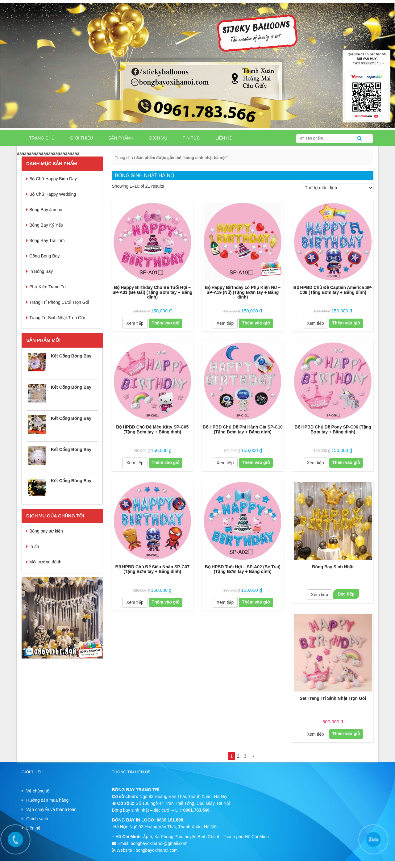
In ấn (34, 546)
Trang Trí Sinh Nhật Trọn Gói (57, 317)
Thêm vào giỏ (166, 322)
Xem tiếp (134, 323)
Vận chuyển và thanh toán (51, 809)
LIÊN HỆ (223, 138)
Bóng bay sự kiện (46, 531)
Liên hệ (33, 827)
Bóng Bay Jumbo (45, 209)
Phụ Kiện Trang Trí (47, 286)
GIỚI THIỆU (81, 138)
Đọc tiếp (346, 593)
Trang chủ (42, 138)
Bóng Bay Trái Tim (46, 240)
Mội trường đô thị (46, 561)
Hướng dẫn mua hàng (47, 800)
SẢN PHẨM (121, 138)
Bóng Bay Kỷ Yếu (46, 225)
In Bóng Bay (41, 271)
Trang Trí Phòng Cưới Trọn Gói (59, 302)
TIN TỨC (191, 138)
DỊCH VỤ (158, 138)
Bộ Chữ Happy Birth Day (53, 178)
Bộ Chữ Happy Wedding (52, 194)
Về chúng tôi (38, 790)
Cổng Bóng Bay (44, 255)
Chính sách (37, 818)
